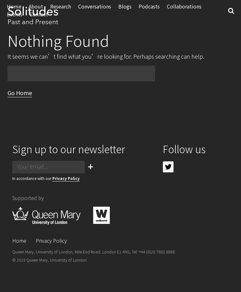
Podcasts (150, 11)
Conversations (95, 11)
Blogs (125, 11)
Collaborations (185, 11)
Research (61, 11)
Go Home (20, 93)
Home (19, 240)
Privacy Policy (66, 178)
